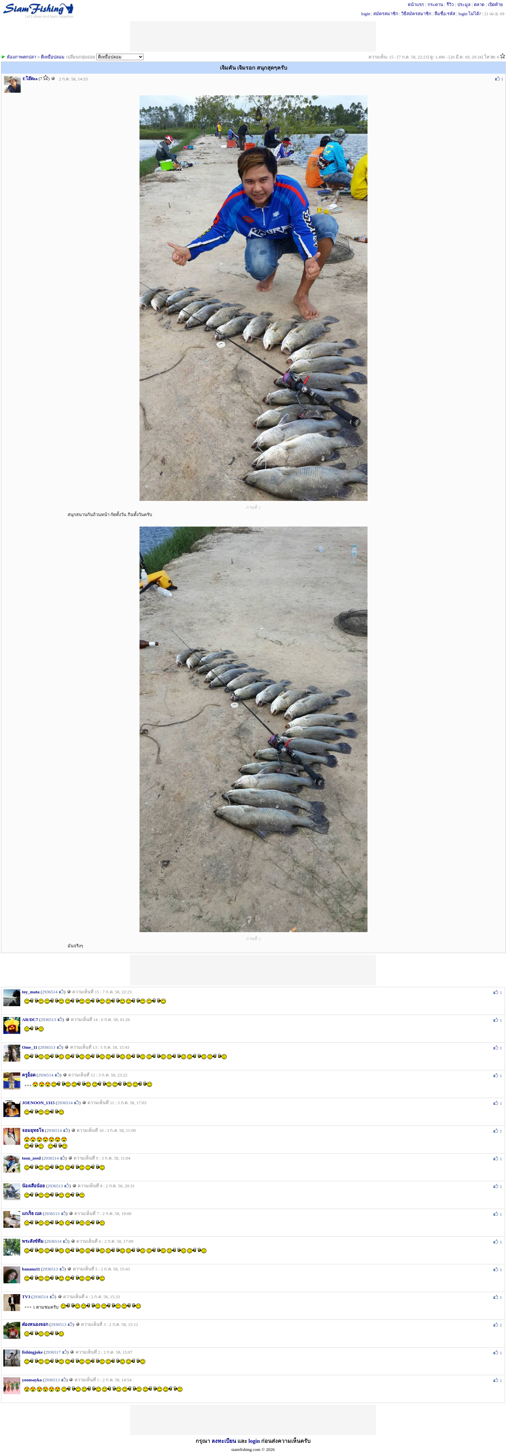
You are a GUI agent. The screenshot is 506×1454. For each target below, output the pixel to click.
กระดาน (435, 4)
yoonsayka (32, 1379)
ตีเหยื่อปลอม (53, 56)
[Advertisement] (253, 970)
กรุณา (203, 1441)
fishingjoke (32, 1352)
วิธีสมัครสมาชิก (416, 13)
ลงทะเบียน (223, 1441)
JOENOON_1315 (38, 1102)
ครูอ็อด (28, 1074)
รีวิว (450, 4)
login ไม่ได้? (469, 13)
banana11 (31, 1268)
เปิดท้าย (495, 4)
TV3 (26, 1296)
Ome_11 (29, 1047)
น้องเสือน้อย (33, 1185)
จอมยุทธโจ (33, 1130)
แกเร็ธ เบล (32, 1213)
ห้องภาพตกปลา (21, 56)
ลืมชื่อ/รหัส (444, 13)
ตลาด (479, 4)
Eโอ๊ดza (30, 78)
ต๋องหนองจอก (35, 1324)
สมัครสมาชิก (385, 13)
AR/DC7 (30, 1019)
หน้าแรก (416, 4)
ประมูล (464, 4)
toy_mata (31, 991)
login (365, 13)
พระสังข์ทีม (33, 1241)
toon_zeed (31, 1158)
